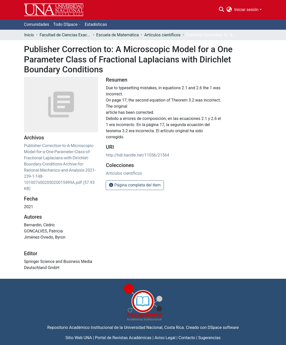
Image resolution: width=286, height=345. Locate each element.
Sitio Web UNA (79, 337)
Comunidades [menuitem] (36, 24)
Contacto (186, 337)
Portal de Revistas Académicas (123, 337)
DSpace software (223, 327)
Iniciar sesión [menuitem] (246, 9)
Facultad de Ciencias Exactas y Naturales (65, 34)
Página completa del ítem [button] (135, 185)
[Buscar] (221, 10)
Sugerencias (209, 337)
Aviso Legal (164, 337)
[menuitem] (229, 10)
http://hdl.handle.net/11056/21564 (137, 155)
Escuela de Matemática (117, 34)
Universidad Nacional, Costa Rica (154, 327)
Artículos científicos (162, 34)
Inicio (29, 34)
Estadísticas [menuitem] (96, 24)
